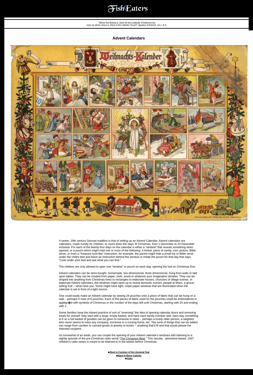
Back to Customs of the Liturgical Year (129, 352)
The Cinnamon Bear (132, 338)
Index (130, 358)
